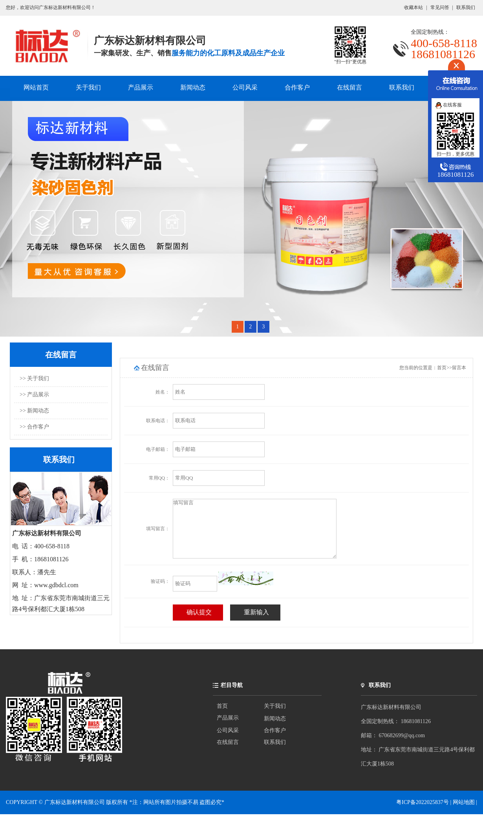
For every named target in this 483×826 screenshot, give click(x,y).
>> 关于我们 (34, 378)
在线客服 (448, 105)
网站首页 (36, 87)
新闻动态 (192, 87)
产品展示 (140, 87)
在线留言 (349, 87)
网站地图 (464, 814)
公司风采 (245, 87)
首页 (441, 367)
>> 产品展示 (34, 394)
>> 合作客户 (34, 427)
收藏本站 (413, 7)
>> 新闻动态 (34, 411)
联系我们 (465, 7)
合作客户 (297, 87)
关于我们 (88, 87)
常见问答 (439, 7)
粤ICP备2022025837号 (423, 814)
